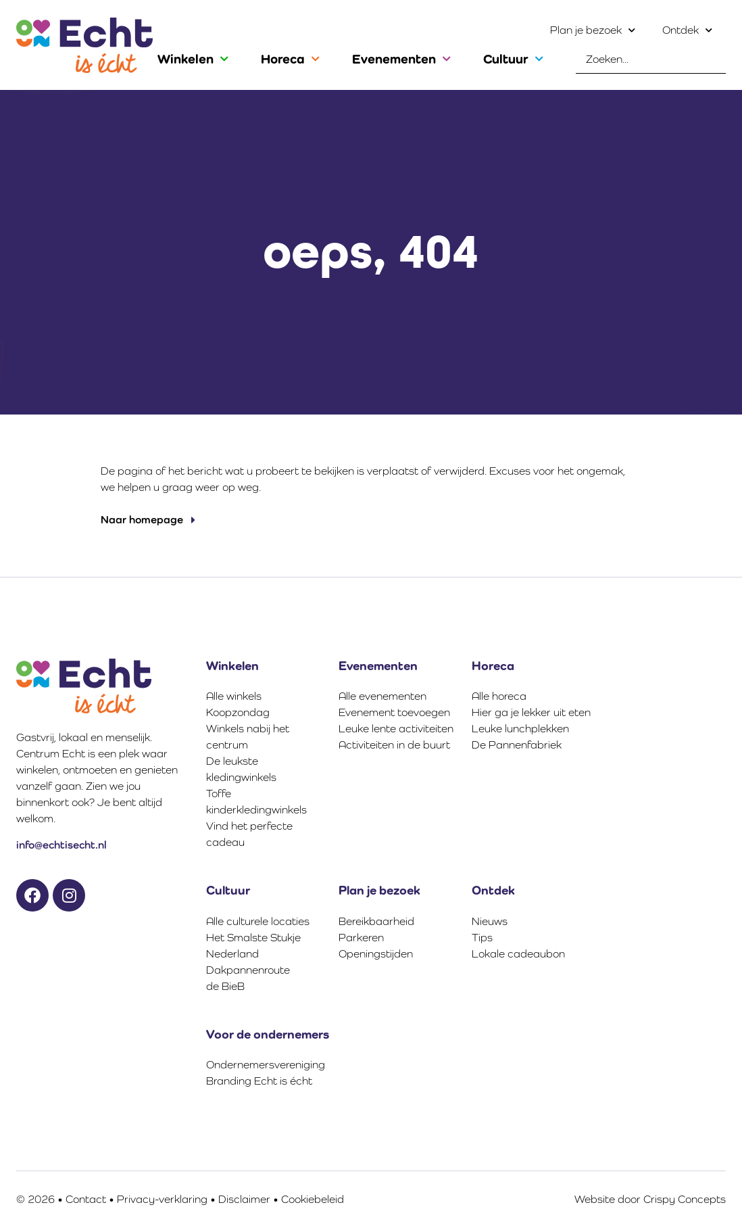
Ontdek (687, 30)
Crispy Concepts (684, 1199)
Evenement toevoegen (394, 712)
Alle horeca (499, 696)
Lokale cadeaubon (518, 953)
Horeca (290, 59)
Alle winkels (234, 696)
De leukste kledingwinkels (241, 769)
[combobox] (651, 59)
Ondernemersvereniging (265, 1064)
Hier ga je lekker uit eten (531, 712)
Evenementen (401, 59)
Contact (86, 1199)
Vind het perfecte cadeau (249, 834)
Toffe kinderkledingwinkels (256, 801)
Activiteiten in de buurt (394, 744)
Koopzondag (238, 712)
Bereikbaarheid (376, 921)
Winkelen (192, 59)
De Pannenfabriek (517, 744)
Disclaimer (244, 1199)
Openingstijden (376, 953)
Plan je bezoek (592, 30)
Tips (482, 937)
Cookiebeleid (312, 1199)
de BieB (225, 986)
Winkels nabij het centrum (247, 736)
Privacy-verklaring (162, 1199)
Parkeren (361, 937)
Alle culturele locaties (258, 921)
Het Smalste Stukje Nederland (253, 945)
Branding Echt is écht (259, 1080)
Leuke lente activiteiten (396, 728)
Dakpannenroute (248, 970)
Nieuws (490, 921)
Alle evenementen (382, 696)
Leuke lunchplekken (520, 728)
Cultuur (513, 59)
